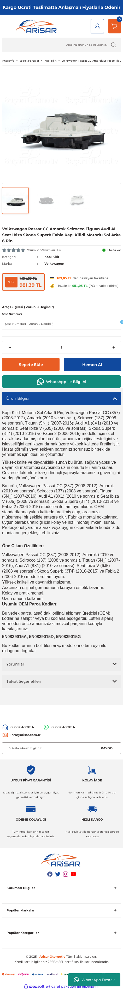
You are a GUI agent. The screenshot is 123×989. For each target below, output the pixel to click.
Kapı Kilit (51, 257)
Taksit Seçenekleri (23, 681)
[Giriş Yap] (97, 26)
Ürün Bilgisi (17, 398)
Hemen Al (92, 364)
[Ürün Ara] (61, 45)
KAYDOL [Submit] (107, 748)
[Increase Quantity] (113, 347)
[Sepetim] (114, 26)
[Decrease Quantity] (9, 347)
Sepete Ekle (31, 364)
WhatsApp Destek (94, 980)
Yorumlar (15, 664)
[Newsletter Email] (61, 748)
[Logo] (37, 26)
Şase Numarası (12, 314)
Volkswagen (54, 264)
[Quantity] (61, 347)
